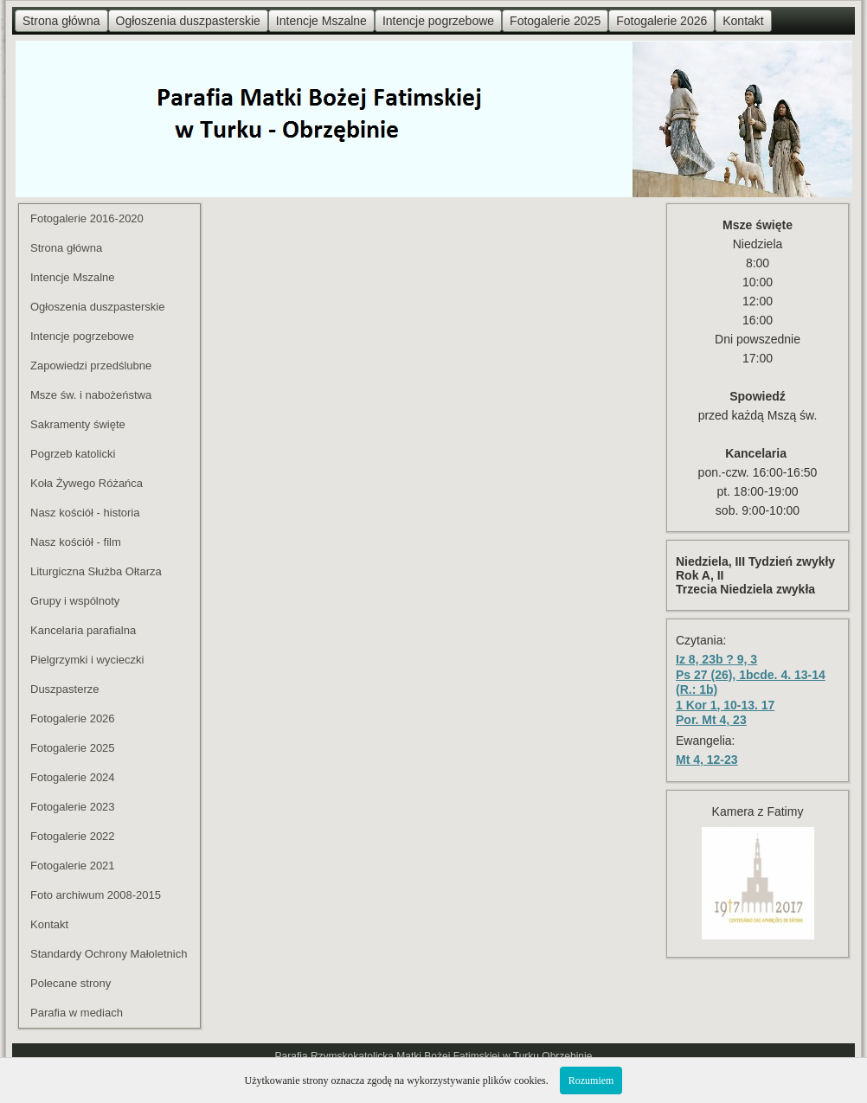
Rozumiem (591, 1080)
